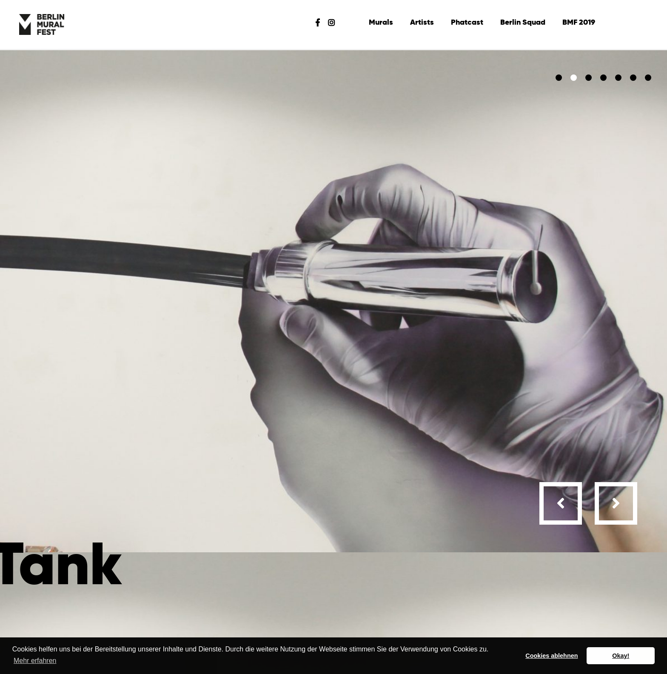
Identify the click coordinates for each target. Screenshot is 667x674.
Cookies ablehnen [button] (551, 655)
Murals (381, 22)
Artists (422, 22)
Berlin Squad (522, 22)
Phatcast (467, 22)
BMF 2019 (578, 22)
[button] (558, 77)
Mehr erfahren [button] (35, 660)
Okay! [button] (620, 655)
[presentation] (560, 503)
